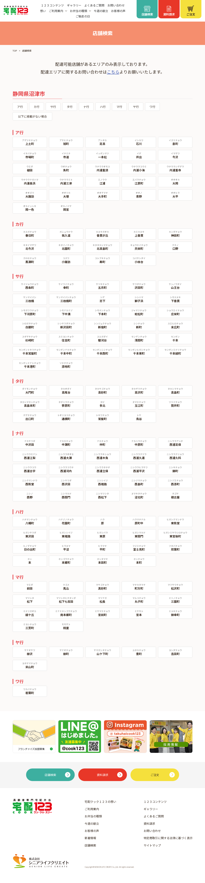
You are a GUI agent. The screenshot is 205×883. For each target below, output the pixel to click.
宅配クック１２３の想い (100, 801)
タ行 (70, 106)
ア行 (20, 106)
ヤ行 (136, 106)
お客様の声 (118, 11)
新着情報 (90, 838)
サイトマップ (152, 845)
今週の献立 (101, 11)
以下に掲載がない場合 (32, 116)
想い (43, 11)
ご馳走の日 (83, 16)
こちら (113, 72)
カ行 (36, 106)
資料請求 (149, 823)
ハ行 (103, 106)
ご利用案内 (92, 809)
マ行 (119, 106)
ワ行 (152, 106)
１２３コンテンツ (52, 5)
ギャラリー (74, 5)
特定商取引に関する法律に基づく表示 (168, 838)
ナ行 (86, 106)
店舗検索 (90, 845)
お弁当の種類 (93, 816)
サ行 (53, 106)
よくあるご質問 (94, 5)
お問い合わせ (116, 5)
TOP (15, 50)
